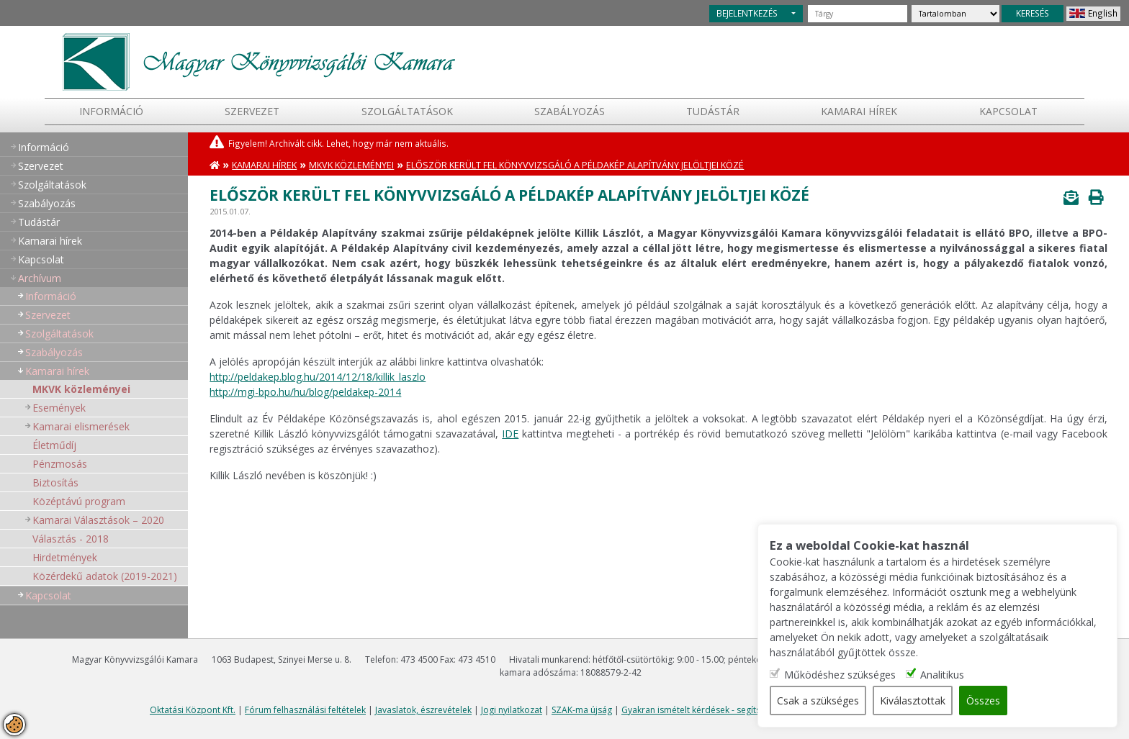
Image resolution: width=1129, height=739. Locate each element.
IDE (510, 433)
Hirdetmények (64, 557)
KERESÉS (1032, 13)
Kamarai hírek (859, 111)
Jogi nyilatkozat (511, 710)
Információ (111, 111)
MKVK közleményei (81, 389)
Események (59, 407)
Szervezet (252, 111)
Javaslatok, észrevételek (423, 710)
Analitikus (942, 674)
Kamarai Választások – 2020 (98, 520)
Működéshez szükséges (840, 674)
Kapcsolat (1008, 111)
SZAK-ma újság (582, 710)
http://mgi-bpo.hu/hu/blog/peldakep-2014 (305, 392)
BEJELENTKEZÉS (747, 13)
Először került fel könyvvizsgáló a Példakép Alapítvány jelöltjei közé (575, 165)
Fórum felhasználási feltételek (305, 710)
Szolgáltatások (407, 111)
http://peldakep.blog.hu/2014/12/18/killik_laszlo (318, 377)
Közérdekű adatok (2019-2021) (104, 576)
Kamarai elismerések (81, 426)
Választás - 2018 (70, 538)
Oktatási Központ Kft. (192, 710)
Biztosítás (55, 482)
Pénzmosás (59, 464)
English (1102, 13)
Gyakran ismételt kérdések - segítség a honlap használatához (745, 710)
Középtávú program (78, 501)
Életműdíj (54, 445)
